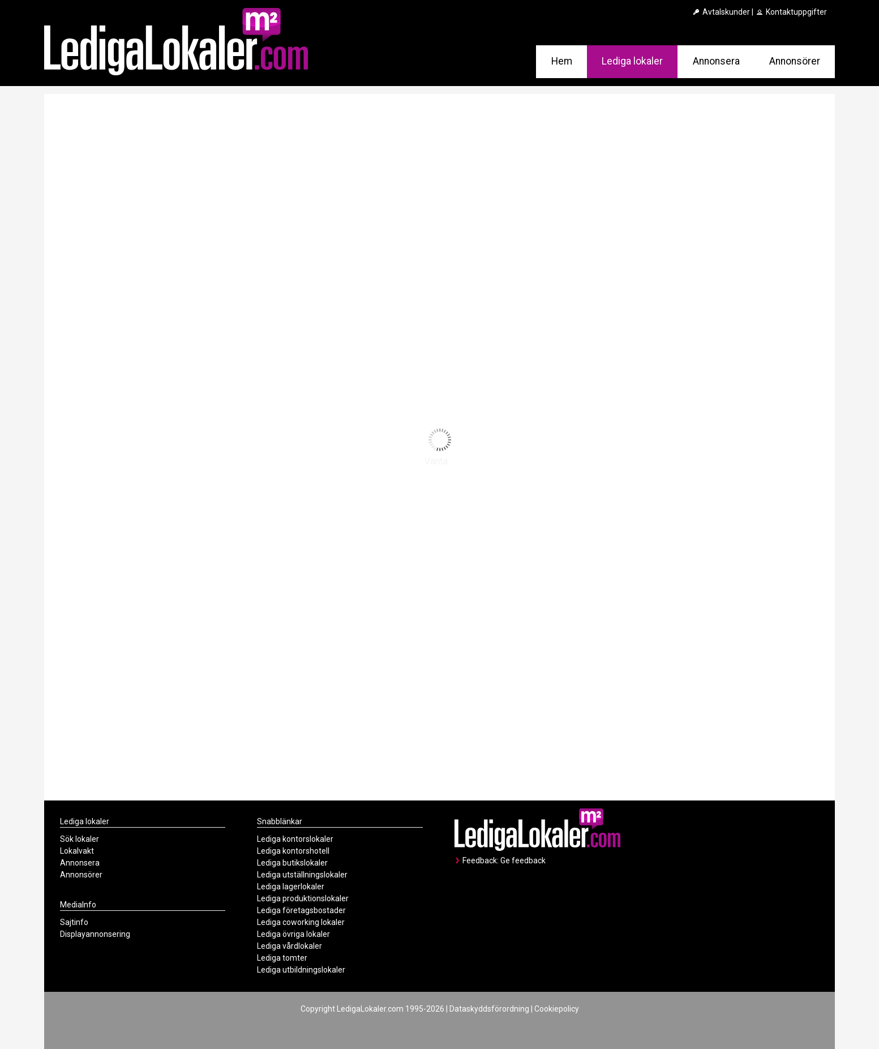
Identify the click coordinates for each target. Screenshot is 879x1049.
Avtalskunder (721, 11)
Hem (561, 61)
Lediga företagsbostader (301, 910)
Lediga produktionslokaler (303, 898)
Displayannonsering (95, 934)
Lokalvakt (77, 850)
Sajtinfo (74, 922)
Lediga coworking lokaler (301, 922)
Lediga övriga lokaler (293, 934)
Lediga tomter (282, 957)
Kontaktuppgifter (791, 11)
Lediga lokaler (632, 61)
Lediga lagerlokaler (290, 886)
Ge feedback (523, 860)
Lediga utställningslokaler (302, 874)
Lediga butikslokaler (292, 862)
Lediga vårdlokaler (289, 945)
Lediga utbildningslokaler (301, 969)
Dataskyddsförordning (489, 1008)
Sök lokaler (79, 839)
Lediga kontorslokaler (295, 839)
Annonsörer (794, 61)
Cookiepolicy (556, 1008)
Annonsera (716, 61)
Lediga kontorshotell (293, 850)
